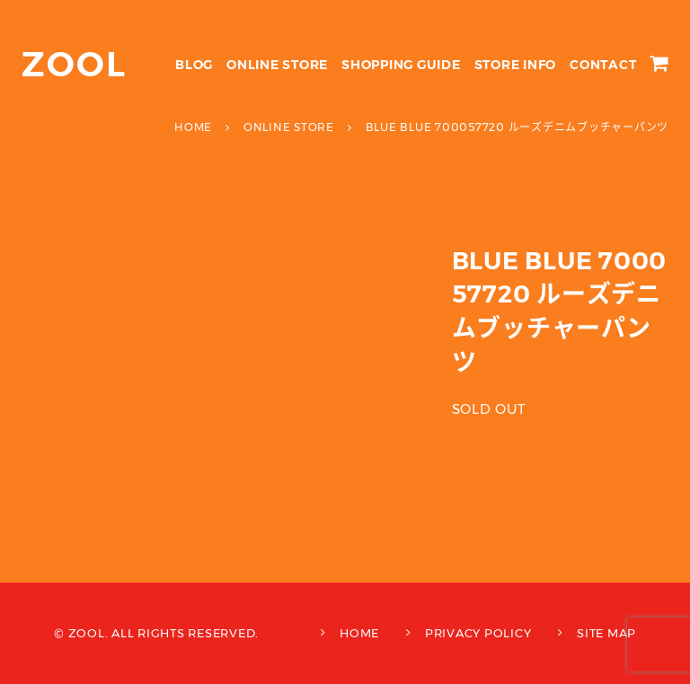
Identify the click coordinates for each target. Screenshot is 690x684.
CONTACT (603, 65)
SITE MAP (606, 633)
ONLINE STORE (277, 65)
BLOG (194, 65)
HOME (359, 633)
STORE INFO (515, 65)
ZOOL (74, 64)
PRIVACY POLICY (478, 633)
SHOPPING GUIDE (401, 65)
